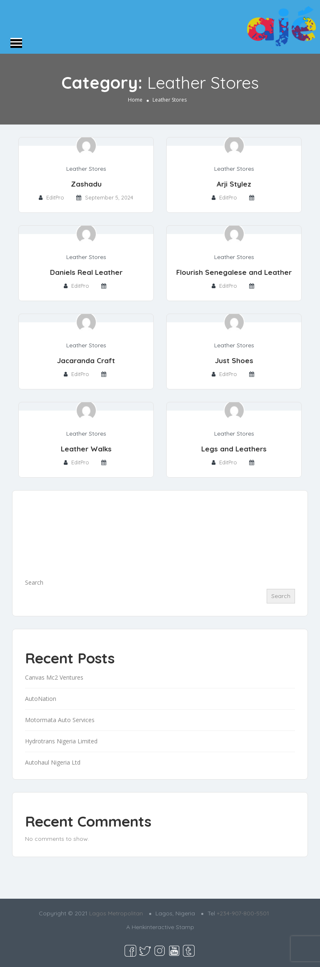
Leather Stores (86, 168)
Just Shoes (234, 360)
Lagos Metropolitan (116, 913)
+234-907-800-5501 (243, 913)
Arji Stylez (234, 183)
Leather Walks (86, 448)
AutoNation (40, 699)
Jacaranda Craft (86, 360)
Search (34, 582)
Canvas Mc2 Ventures (54, 677)
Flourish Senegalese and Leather (234, 272)
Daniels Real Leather (86, 272)
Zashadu (86, 183)
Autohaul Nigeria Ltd (52, 762)
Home (135, 99)
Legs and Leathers (234, 448)
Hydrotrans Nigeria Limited (61, 741)
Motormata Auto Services (60, 720)
